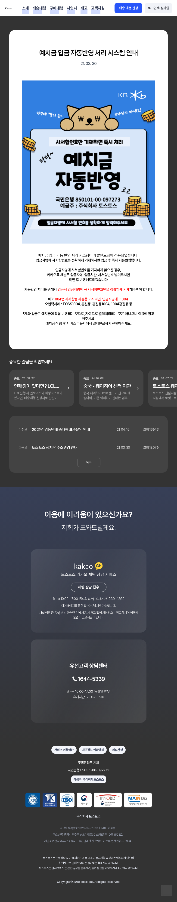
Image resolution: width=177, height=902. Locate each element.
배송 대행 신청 (128, 8)
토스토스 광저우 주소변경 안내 (54, 447)
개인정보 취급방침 (93, 750)
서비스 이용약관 (64, 750)
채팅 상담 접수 (88, 587)
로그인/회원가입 (158, 8)
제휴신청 (117, 750)
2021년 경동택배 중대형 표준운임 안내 (61, 429)
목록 (88, 462)
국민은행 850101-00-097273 (88, 770)
